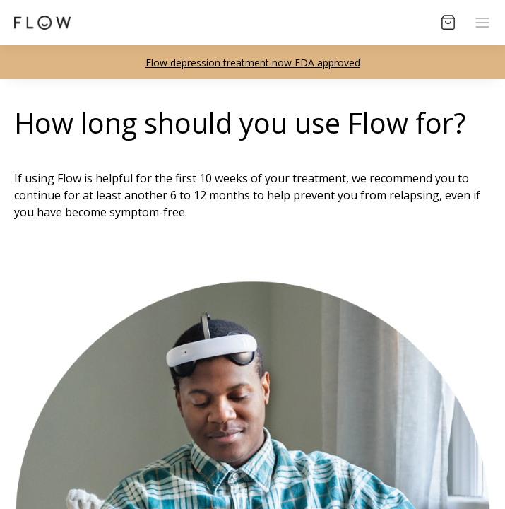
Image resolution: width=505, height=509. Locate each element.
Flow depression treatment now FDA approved (252, 62)
